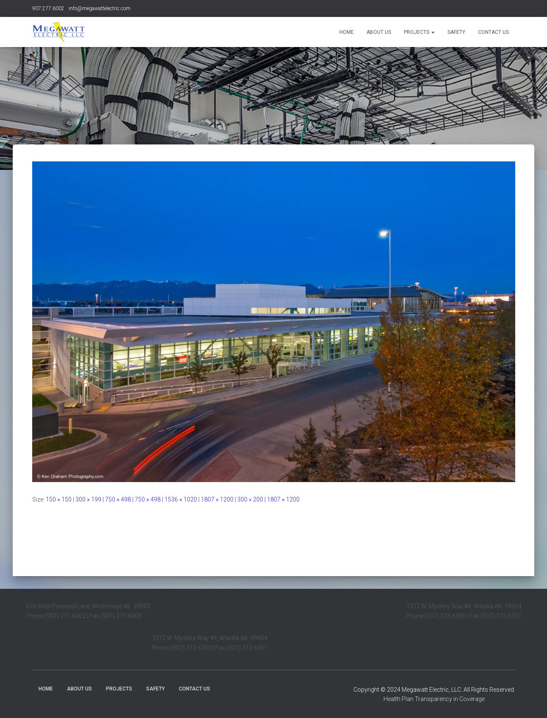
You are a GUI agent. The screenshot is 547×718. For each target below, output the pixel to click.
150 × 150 (59, 499)
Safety (456, 32)
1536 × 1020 (180, 499)
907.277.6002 (48, 8)
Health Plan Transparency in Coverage (434, 699)
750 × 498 (118, 499)
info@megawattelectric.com (100, 8)
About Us (379, 32)
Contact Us (493, 32)
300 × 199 (88, 499)
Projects (419, 32)
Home (346, 32)
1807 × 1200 (217, 499)
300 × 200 (250, 499)
